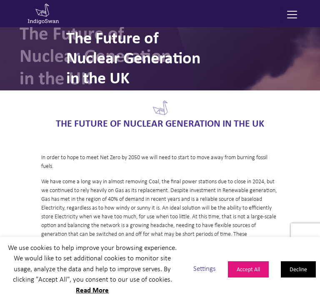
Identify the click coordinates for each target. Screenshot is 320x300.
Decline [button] (298, 269)
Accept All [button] (248, 269)
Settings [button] (204, 268)
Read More (92, 290)
